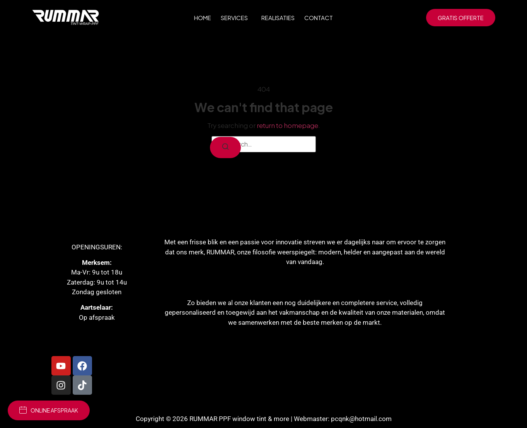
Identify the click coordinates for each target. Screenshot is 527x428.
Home (202, 17)
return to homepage (287, 125)
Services (236, 17)
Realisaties (278, 17)
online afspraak (48, 410)
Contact (318, 17)
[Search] (225, 147)
